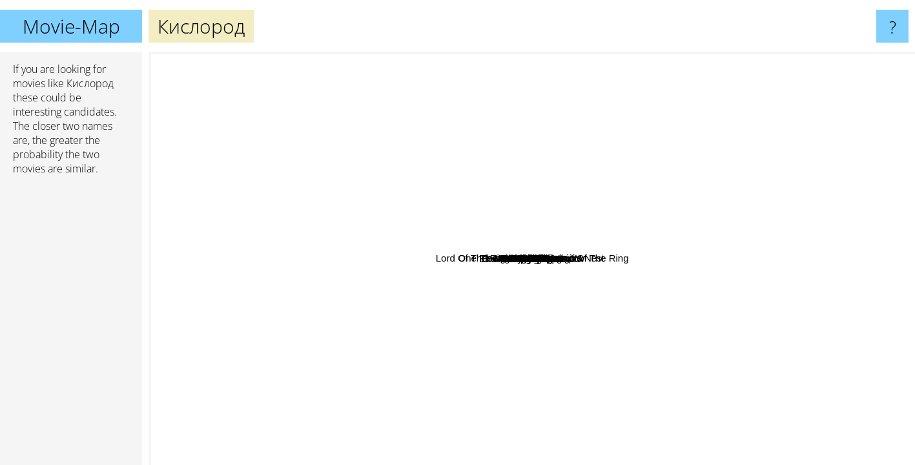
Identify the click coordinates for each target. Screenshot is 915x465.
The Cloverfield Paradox (401, 303)
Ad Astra (444, 358)
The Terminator (365, 321)
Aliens (477, 365)
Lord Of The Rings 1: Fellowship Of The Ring (683, 174)
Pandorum (590, 254)
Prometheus (580, 338)
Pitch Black (614, 130)
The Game (252, 368)
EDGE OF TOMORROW (695, 409)
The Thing (402, 188)
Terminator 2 (319, 271)
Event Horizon (656, 258)
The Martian (666, 436)
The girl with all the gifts (426, 258)
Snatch (193, 216)
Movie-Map (71, 26)
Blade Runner (430, 87)
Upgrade (679, 372)
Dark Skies (538, 181)
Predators (605, 238)
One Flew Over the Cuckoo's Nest (227, 118)
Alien (658, 150)
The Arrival (658, 416)
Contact (709, 346)
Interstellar (771, 401)
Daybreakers (664, 230)
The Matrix (219, 293)
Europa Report (420, 239)
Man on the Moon (727, 193)
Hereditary (605, 442)
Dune (507, 108)
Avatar (260, 181)
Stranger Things (805, 153)
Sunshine (542, 351)
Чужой (520, 250)
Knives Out (883, 278)
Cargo (584, 266)
